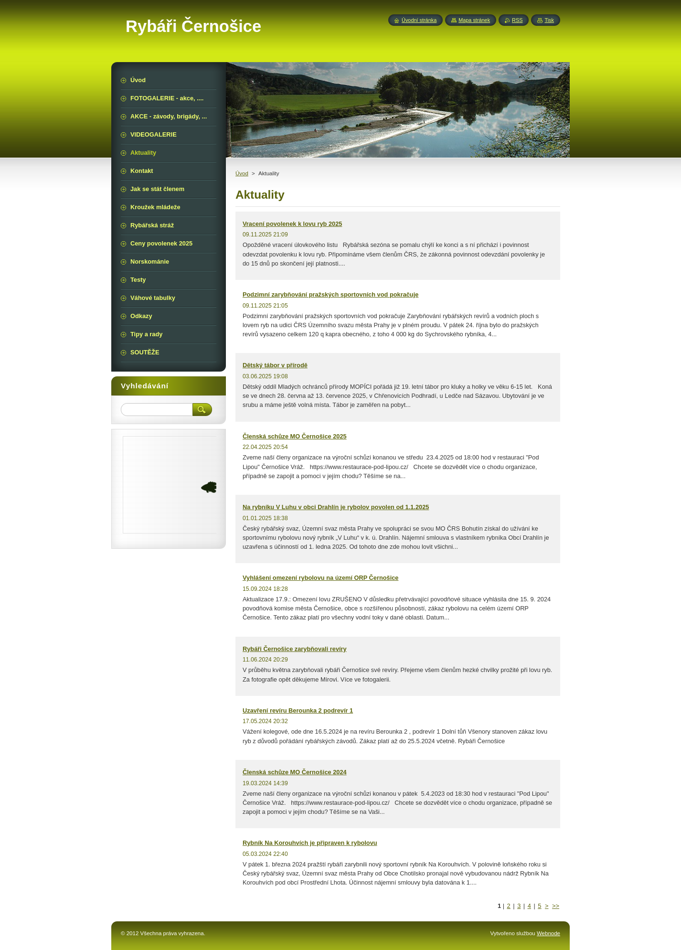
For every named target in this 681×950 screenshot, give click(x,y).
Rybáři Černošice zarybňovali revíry (295, 648)
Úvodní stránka (419, 20)
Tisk (549, 20)
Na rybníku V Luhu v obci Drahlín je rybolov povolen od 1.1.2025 (336, 507)
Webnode (548, 933)
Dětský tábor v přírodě (275, 365)
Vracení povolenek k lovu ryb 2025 (292, 223)
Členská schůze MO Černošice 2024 (295, 772)
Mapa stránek (474, 20)
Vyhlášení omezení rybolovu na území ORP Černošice (320, 577)
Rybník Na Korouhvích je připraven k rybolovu (310, 842)
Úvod (241, 173)
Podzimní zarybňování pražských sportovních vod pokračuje (330, 294)
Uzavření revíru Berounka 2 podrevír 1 (298, 710)
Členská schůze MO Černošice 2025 (295, 436)
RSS (517, 20)
